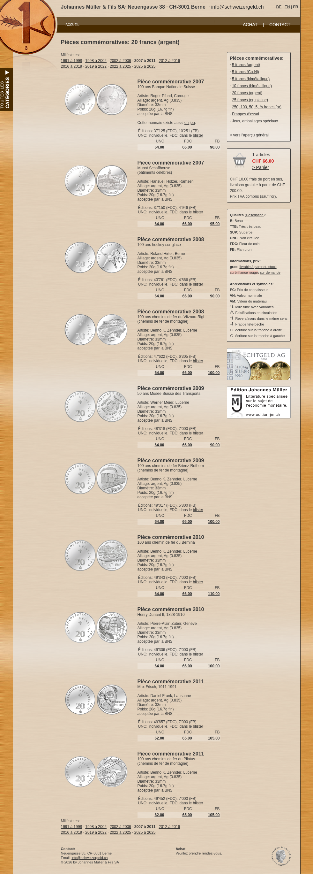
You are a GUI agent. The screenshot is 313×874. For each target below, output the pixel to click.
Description (255, 215)
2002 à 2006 (120, 60)
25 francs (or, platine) (250, 100)
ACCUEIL (72, 25)
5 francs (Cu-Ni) (245, 72)
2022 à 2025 (120, 66)
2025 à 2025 (145, 66)
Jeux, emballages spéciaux (255, 121)
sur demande (270, 272)
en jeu (189, 122)
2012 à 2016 (169, 60)
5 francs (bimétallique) (251, 79)
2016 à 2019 (71, 66)
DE (279, 7)
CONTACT (280, 24)
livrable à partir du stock (257, 267)
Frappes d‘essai (245, 114)
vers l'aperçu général (251, 135)
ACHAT (250, 24)
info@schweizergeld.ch (237, 7)
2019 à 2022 (96, 66)
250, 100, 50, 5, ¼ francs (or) (256, 107)
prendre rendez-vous (205, 853)
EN (287, 7)
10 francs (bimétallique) (252, 86)
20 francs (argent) (247, 93)
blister (198, 135)
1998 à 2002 (96, 60)
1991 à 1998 (71, 60)
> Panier (260, 167)
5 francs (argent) (246, 65)
